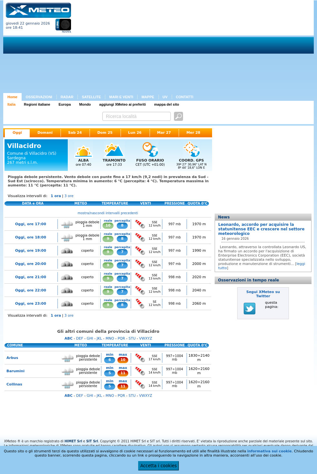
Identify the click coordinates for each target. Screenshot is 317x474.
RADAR (67, 97)
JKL (99, 338)
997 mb (175, 224)
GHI (90, 338)
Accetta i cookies (158, 465)
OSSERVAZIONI (39, 97)
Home (12, 97)
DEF (79, 338)
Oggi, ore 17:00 (30, 224)
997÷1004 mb (174, 357)
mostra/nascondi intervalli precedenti (108, 213)
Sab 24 (75, 133)
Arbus (12, 358)
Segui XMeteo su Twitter (263, 294)
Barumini (15, 371)
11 (122, 373)
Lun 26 (135, 133)
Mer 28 (193, 133)
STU (132, 338)
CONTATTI (184, 97)
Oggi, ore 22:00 (30, 290)
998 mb (175, 277)
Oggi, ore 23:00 (30, 303)
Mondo (85, 104)
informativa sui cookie (269, 451)
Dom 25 (104, 133)
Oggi (17, 133)
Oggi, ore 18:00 (30, 237)
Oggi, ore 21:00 (30, 277)
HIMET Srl (73, 441)
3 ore (69, 196)
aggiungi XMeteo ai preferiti (122, 104)
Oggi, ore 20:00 (30, 264)
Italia (11, 104)
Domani (45, 133)
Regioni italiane (37, 104)
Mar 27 (164, 133)
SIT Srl (92, 441)
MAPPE (147, 97)
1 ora (56, 196)
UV (165, 97)
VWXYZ (145, 338)
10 (108, 225)
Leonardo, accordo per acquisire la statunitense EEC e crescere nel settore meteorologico (261, 229)
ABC (69, 338)
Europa (64, 104)
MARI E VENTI (121, 97)
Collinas (14, 384)
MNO (110, 338)
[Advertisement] (163, 48)
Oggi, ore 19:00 (30, 250)
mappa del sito (166, 104)
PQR (121, 338)
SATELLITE (91, 97)
